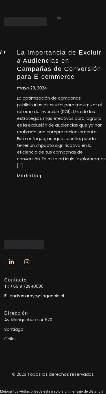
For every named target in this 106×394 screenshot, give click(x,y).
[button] (58, 18)
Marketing (29, 175)
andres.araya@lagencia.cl (37, 296)
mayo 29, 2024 (32, 88)
